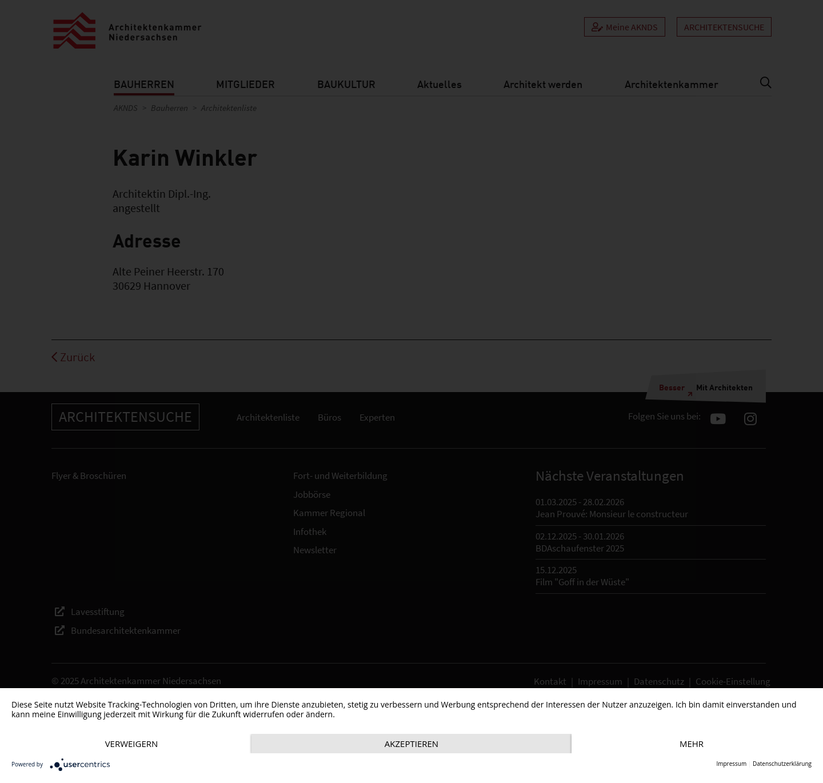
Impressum (731, 764)
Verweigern (131, 743)
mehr (692, 743)
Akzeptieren (411, 743)
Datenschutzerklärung (782, 764)
